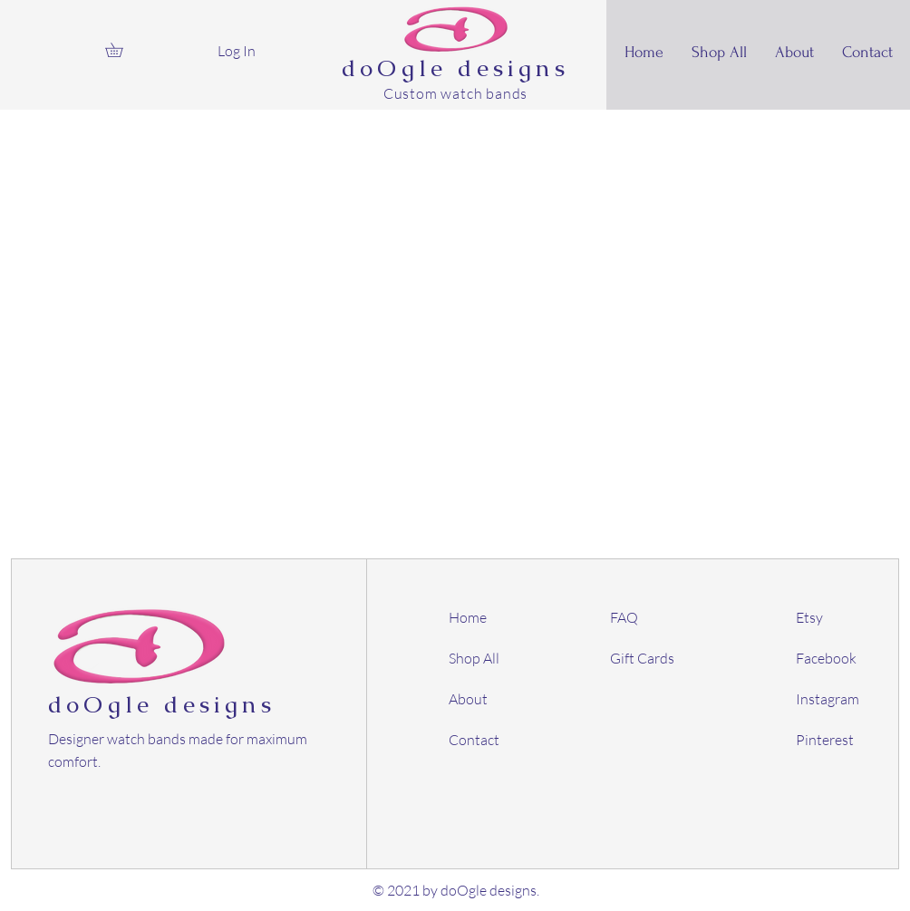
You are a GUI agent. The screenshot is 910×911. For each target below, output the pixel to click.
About (468, 699)
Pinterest (825, 740)
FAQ (624, 617)
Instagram (827, 699)
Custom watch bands (455, 93)
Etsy (809, 617)
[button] (121, 50)
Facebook (826, 658)
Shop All (474, 658)
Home (468, 617)
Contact (474, 740)
